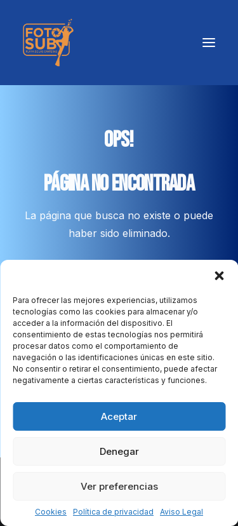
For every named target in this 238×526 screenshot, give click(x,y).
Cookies (51, 511)
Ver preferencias (119, 486)
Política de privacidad (113, 511)
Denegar (119, 451)
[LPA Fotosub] (48, 42)
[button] (219, 275)
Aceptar (119, 416)
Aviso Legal (181, 511)
